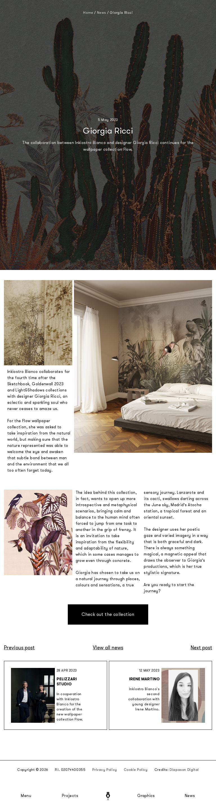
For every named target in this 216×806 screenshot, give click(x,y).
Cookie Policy (136, 769)
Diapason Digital (184, 769)
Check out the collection (108, 614)
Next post (201, 647)
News (190, 795)
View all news (108, 647)
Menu (26, 795)
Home (88, 12)
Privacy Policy (104, 769)
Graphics (146, 795)
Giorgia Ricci (121, 12)
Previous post (19, 647)
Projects (70, 795)
